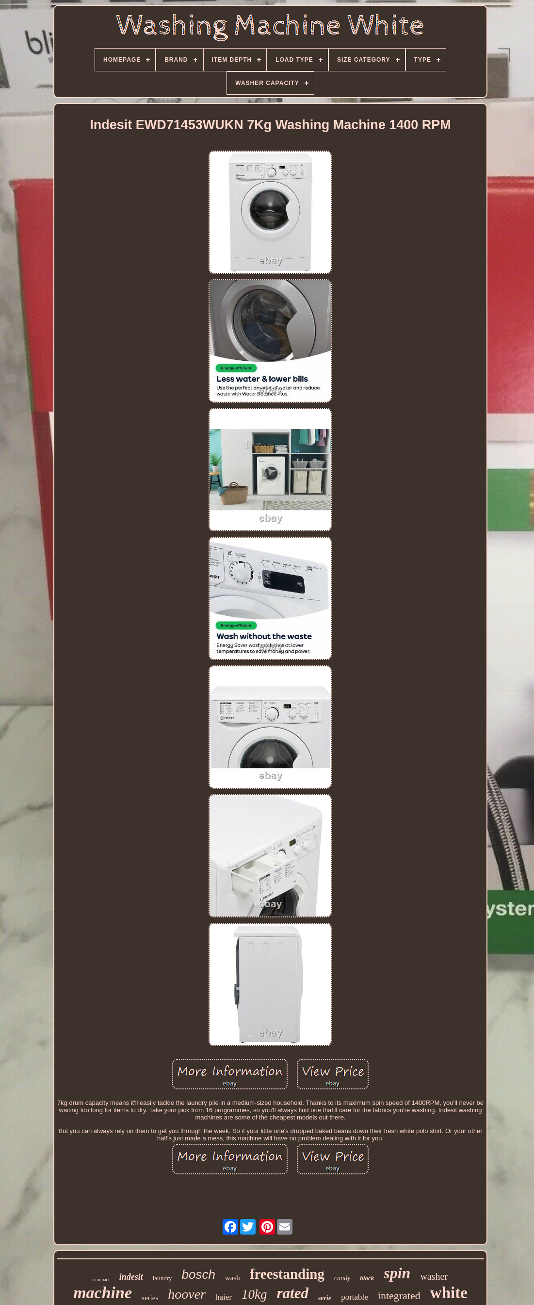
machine (102, 1293)
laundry (162, 1278)
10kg (254, 1294)
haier (223, 1297)
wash (232, 1278)
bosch (198, 1274)
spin (397, 1273)
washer (434, 1276)
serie (324, 1298)
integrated (399, 1295)
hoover (187, 1294)
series (150, 1298)
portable (354, 1297)
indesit (131, 1277)
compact (101, 1279)
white (449, 1293)
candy (342, 1278)
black (367, 1278)
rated (292, 1293)
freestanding (287, 1274)
